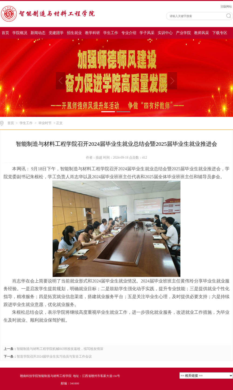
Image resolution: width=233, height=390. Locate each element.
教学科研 (92, 33)
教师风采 (201, 33)
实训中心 (165, 33)
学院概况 (19, 33)
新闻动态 (38, 33)
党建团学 (56, 33)
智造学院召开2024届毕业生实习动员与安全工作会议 (54, 356)
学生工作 (110, 33)
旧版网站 (226, 6)
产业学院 (183, 33)
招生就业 (74, 33)
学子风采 (147, 33)
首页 (5, 33)
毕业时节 (44, 123)
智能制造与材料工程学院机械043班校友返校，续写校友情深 (60, 349)
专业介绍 (128, 33)
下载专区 (219, 33)
